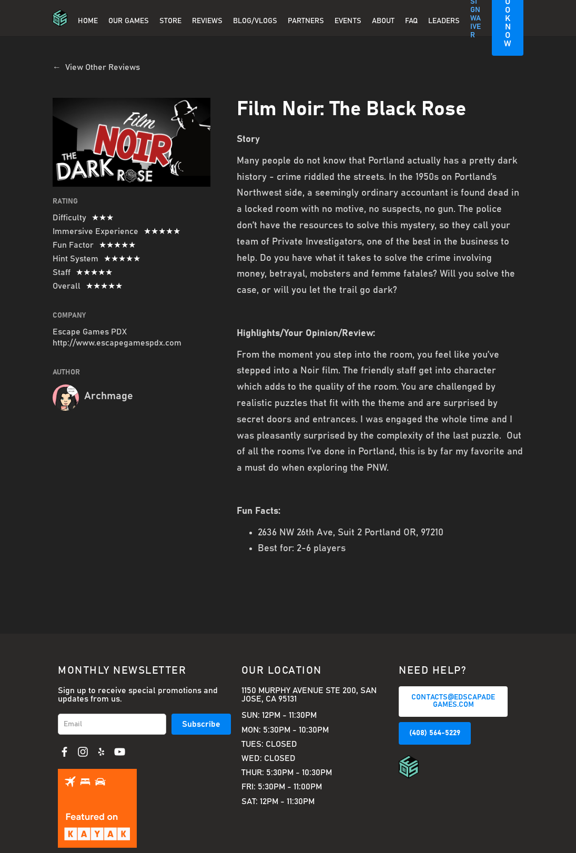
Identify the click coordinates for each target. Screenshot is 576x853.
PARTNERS (306, 21)
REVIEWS (207, 21)
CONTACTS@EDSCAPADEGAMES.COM (453, 701)
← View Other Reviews (96, 67)
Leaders (444, 21)
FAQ (411, 21)
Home (88, 21)
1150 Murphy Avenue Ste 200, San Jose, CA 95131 (309, 694)
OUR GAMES (128, 21)
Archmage (108, 396)
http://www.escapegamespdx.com (117, 343)
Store (170, 21)
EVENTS (348, 21)
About (383, 21)
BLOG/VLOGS (255, 21)
